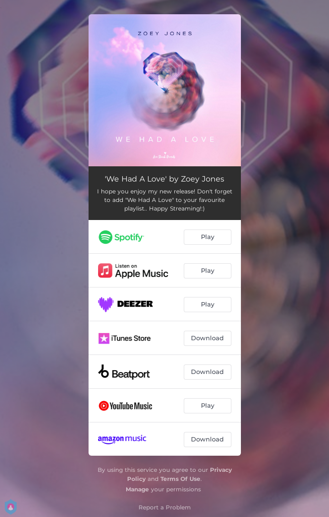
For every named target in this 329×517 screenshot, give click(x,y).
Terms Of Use (180, 478)
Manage (137, 489)
